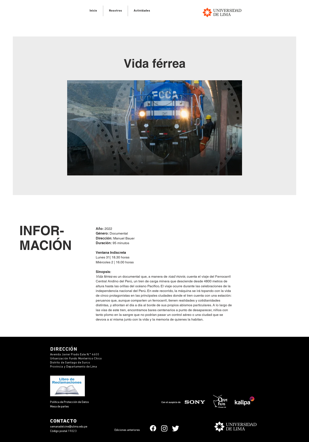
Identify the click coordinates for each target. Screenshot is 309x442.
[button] (142, 11)
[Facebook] (153, 428)
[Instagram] (164, 428)
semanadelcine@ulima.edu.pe (68, 426)
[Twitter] (175, 428)
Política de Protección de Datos (70, 402)
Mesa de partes (59, 406)
